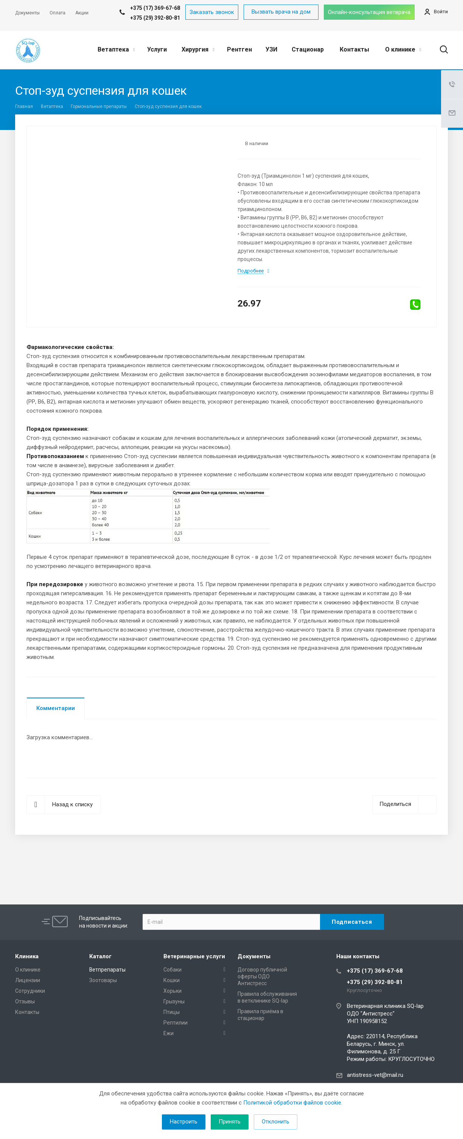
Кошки (171, 980)
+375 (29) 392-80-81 (155, 18)
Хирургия (198, 49)
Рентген (239, 49)
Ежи (168, 1033)
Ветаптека (116, 49)
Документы (254, 956)
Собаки (172, 970)
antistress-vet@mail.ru (375, 1075)
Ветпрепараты (107, 970)
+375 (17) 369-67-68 (375, 970)
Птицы (171, 1012)
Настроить (183, 1121)
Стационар (308, 49)
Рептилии (175, 1023)
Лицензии (27, 980)
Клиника (27, 956)
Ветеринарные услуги (194, 956)
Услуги (157, 49)
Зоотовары (103, 980)
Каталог (100, 956)
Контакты (354, 49)
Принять (230, 1121)
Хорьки (172, 991)
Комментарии (55, 708)
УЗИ (271, 49)
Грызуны (174, 1001)
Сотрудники (30, 991)
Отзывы (25, 1001)
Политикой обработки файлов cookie (292, 1102)
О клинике (403, 49)
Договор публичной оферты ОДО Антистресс (262, 976)
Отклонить (275, 1121)
